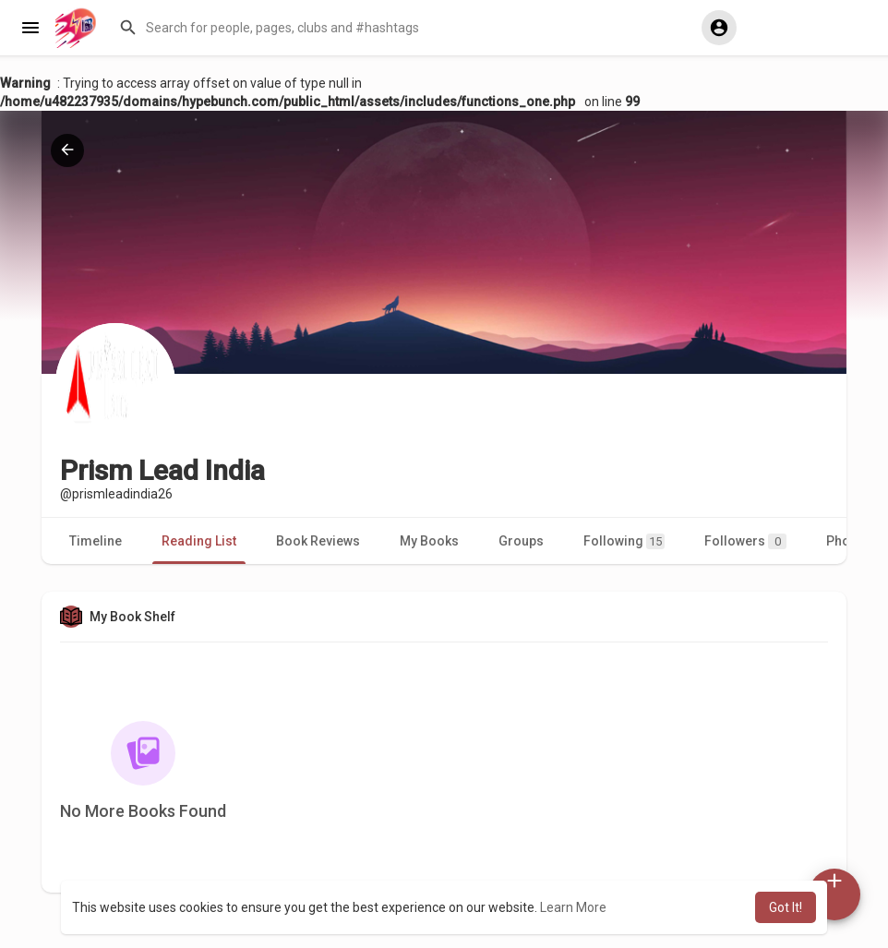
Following (624, 541)
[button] (394, 27)
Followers (745, 541)
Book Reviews (318, 541)
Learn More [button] (573, 907)
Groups (521, 541)
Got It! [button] (785, 907)
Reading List (199, 541)
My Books (429, 541)
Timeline (95, 541)
